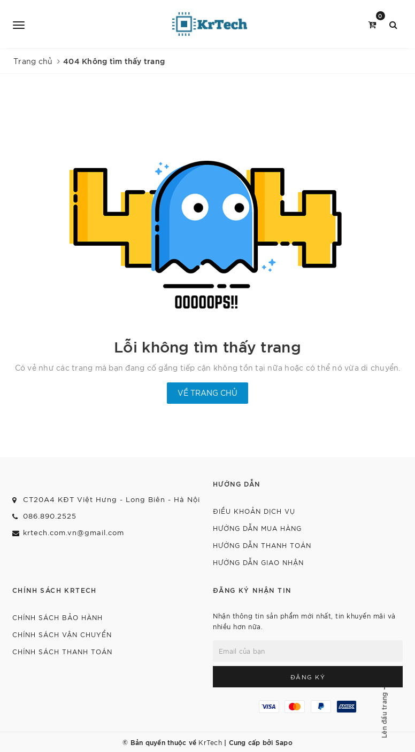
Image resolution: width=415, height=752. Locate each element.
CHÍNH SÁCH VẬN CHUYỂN (62, 634)
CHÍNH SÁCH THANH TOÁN (62, 651)
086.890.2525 (49, 515)
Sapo (284, 742)
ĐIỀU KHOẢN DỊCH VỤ (254, 511)
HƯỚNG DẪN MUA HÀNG (257, 528)
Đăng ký (308, 676)
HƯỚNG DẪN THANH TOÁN (262, 545)
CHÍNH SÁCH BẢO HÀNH (57, 617)
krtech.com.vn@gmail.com (73, 532)
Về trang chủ (207, 392)
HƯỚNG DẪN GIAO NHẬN (258, 562)
